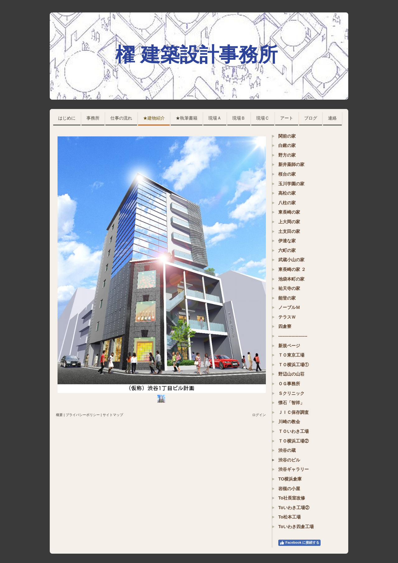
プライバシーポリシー (83, 415)
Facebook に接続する (299, 542)
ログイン (259, 415)
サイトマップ (113, 415)
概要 (59, 415)
